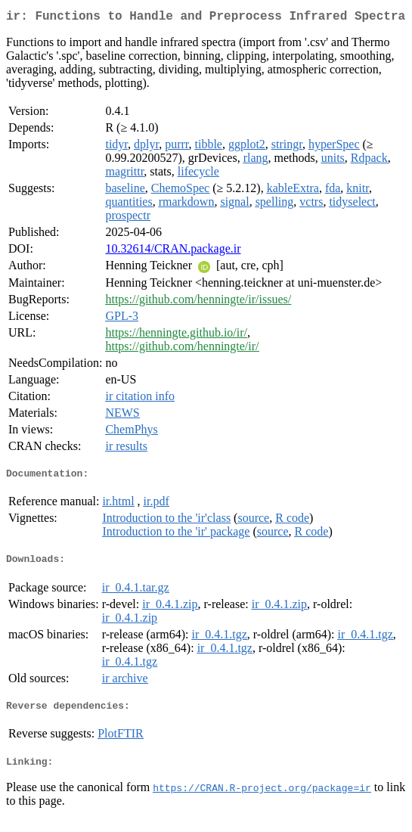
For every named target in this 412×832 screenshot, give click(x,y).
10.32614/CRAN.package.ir (172, 251)
